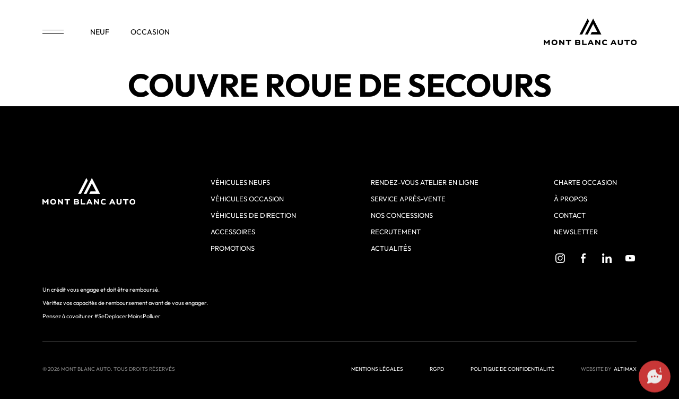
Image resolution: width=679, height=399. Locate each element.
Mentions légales (377, 369)
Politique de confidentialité (512, 369)
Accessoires (233, 231)
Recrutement (396, 231)
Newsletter (576, 231)
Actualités (391, 248)
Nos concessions (402, 215)
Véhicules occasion (247, 198)
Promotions (233, 248)
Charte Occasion (585, 182)
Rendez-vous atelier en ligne (424, 182)
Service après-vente (408, 198)
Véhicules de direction (253, 215)
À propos (570, 198)
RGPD (437, 369)
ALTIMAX (625, 369)
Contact (570, 215)
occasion (150, 32)
